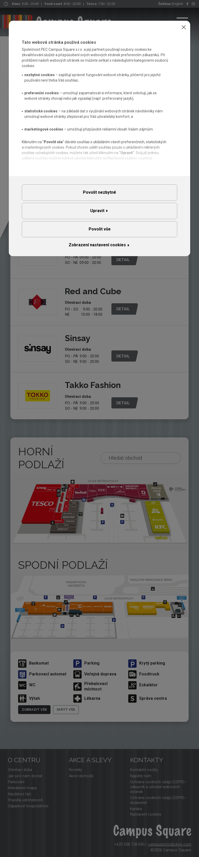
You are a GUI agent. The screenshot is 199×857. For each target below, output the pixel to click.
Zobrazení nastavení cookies (97, 244)
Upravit (97, 210)
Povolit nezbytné (99, 192)
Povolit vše (100, 229)
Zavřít (183, 27)
